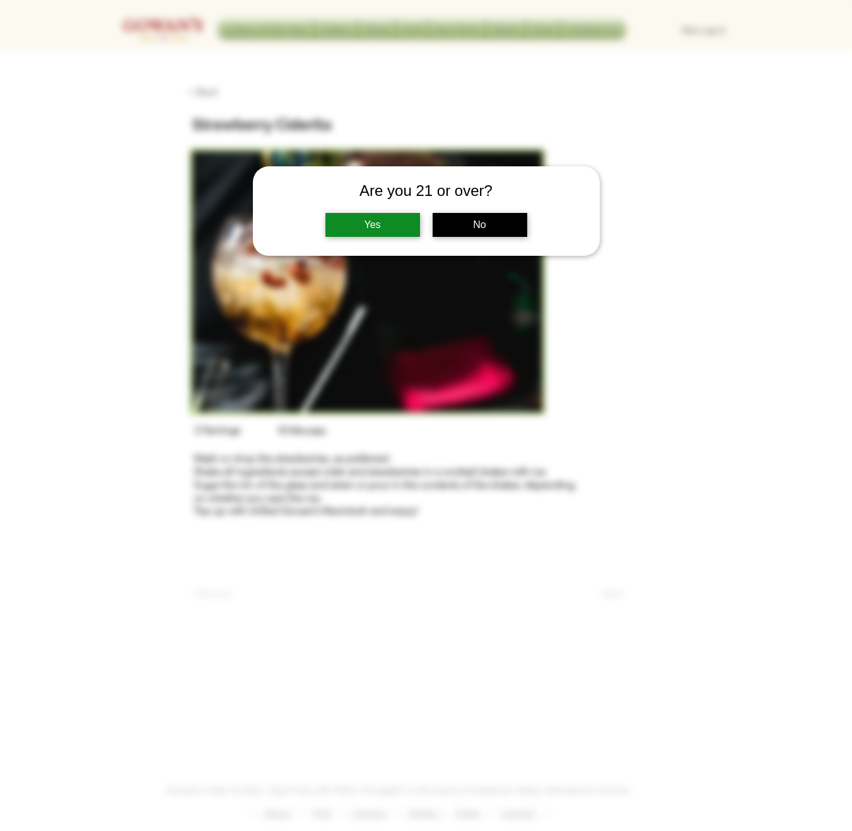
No (479, 224)
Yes (372, 224)
